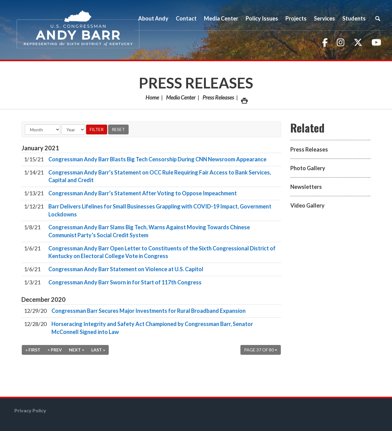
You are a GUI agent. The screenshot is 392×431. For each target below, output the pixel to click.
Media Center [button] (221, 18)
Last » (98, 349)
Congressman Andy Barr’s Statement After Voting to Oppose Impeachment (142, 193)
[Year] (73, 129)
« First (32, 349)
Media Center (180, 97)
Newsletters (306, 186)
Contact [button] (186, 18)
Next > (76, 349)
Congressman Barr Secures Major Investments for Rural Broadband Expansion (148, 310)
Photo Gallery (307, 168)
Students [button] (354, 18)
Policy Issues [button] (262, 18)
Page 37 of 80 (260, 349)
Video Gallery (307, 205)
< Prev (54, 349)
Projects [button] (296, 18)
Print (244, 99)
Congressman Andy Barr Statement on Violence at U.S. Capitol (125, 269)
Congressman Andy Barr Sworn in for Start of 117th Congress (125, 282)
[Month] (42, 129)
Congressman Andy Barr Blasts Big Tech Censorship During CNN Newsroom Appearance (157, 159)
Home (152, 97)
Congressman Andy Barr (78, 30)
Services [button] (324, 18)
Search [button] (377, 18)
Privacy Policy (30, 410)
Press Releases (196, 83)
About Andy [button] (153, 18)
